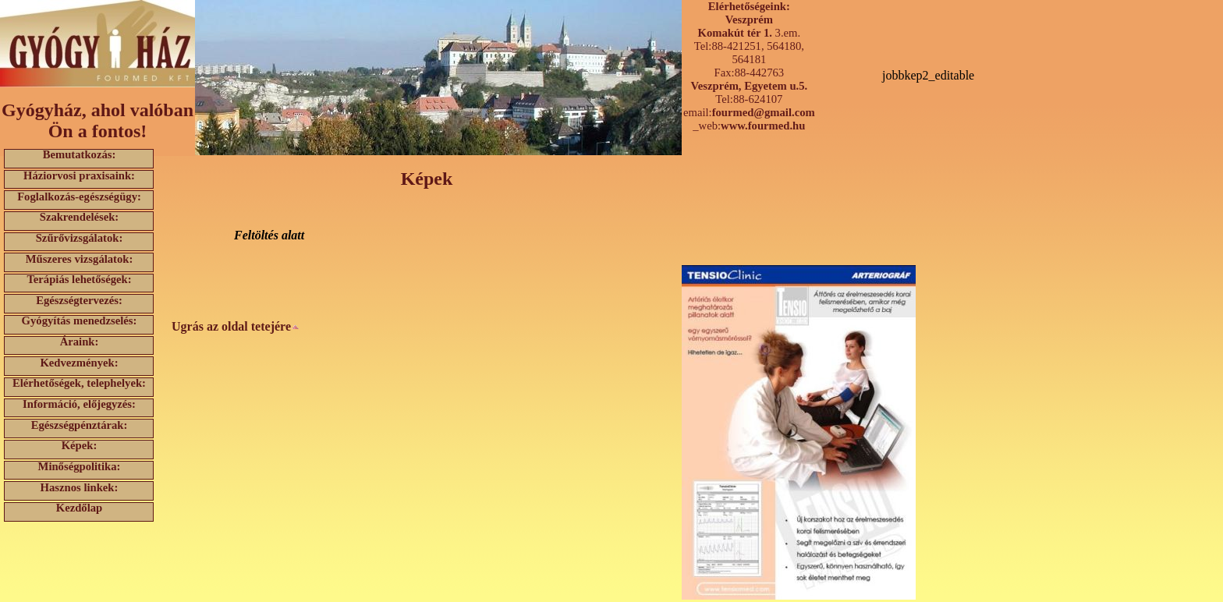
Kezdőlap (79, 508)
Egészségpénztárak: (79, 424)
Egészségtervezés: (79, 300)
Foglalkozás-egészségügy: (79, 196)
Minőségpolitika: (79, 467)
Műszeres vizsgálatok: (79, 258)
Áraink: (79, 342)
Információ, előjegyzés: (79, 404)
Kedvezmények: (79, 362)
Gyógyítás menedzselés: (79, 321)
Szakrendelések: (79, 217)
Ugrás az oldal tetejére (236, 326)
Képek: (79, 446)
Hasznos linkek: (80, 487)
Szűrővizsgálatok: (79, 238)
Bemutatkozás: (79, 155)
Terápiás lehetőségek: (79, 279)
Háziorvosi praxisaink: (79, 176)
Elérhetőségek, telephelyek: (79, 383)
